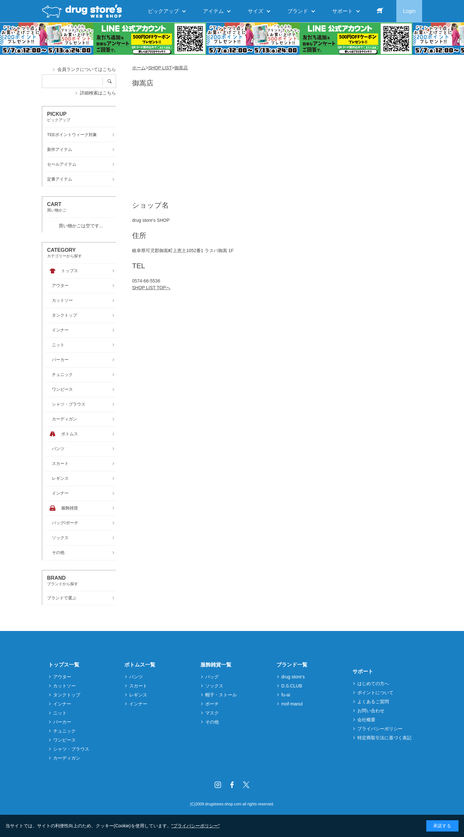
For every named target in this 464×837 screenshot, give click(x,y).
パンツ (136, 676)
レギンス (138, 694)
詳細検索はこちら (98, 92)
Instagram (217, 785)
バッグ (212, 676)
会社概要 (366, 719)
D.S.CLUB (291, 685)
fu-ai (285, 694)
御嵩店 (181, 67)
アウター (62, 676)
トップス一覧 (63, 664)
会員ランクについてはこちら (86, 69)
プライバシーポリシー (379, 728)
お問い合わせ (370, 710)
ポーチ (212, 703)
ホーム (139, 67)
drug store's (293, 676)
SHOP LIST (160, 67)
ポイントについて (375, 692)
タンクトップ (66, 694)
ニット (60, 712)
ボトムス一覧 (139, 664)
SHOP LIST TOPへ (151, 287)
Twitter (246, 785)
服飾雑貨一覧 (215, 664)
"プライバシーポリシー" (195, 825)
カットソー (64, 685)
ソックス (214, 685)
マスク (212, 712)
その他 (212, 721)
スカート (138, 685)
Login (409, 11)
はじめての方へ (373, 683)
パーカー (62, 721)
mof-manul (292, 703)
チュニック (64, 731)
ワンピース (64, 740)
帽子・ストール (221, 694)
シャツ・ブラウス (71, 749)
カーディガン (66, 758)
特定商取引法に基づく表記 (384, 737)
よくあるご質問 (373, 701)
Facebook (232, 785)
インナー (62, 703)
